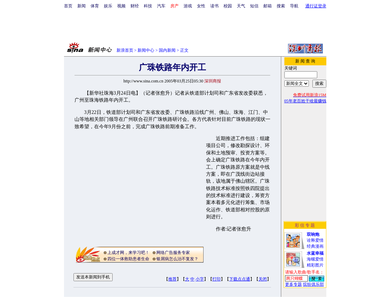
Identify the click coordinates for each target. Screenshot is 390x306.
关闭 (262, 279)
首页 (68, 5)
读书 (214, 5)
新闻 (81, 5)
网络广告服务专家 (173, 252)
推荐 (172, 279)
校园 (228, 5)
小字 (200, 279)
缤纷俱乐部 (313, 284)
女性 (201, 5)
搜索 (281, 5)
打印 (216, 279)
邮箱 (267, 5)
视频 (121, 5)
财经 (134, 5)
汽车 (161, 5)
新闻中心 (145, 50)
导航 (294, 5)
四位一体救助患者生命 (128, 258)
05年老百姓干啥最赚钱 (305, 101)
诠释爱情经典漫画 (315, 240)
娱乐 (108, 5)
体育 (95, 5)
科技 (148, 5)
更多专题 (293, 284)
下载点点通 (239, 279)
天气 (241, 5)
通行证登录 (315, 5)
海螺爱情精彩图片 (315, 259)
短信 (254, 5)
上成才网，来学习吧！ (128, 252)
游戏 (188, 5)
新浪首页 (124, 50)
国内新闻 (167, 50)
